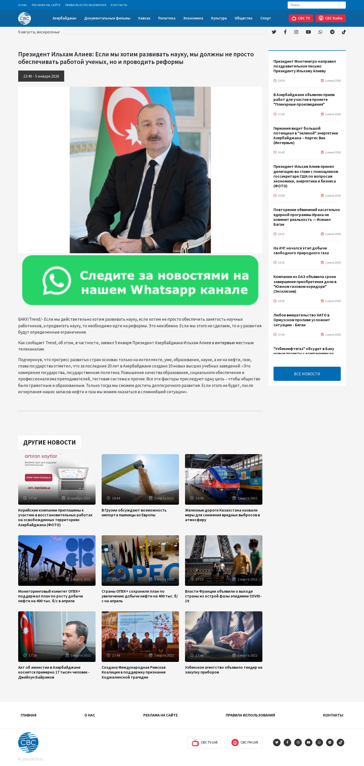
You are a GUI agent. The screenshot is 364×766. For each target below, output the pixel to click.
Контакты (119, 5)
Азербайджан (64, 18)
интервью (225, 342)
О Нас (22, 5)
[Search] (317, 5)
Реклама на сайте (46, 5)
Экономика (193, 18)
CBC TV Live (204, 742)
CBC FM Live (244, 742)
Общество (244, 18)
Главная (28, 714)
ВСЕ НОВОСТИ (307, 373)
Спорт (265, 18)
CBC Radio (330, 18)
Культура (219, 18)
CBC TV (300, 18)
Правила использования (85, 5)
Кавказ (144, 18)
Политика (166, 18)
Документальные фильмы (107, 18)
